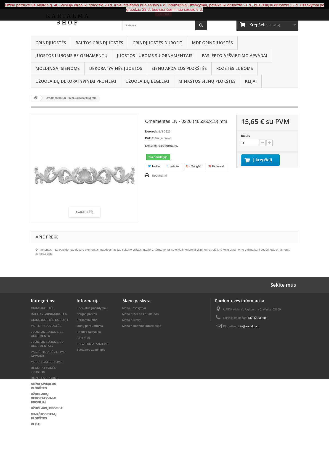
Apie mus (83, 337)
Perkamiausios (87, 320)
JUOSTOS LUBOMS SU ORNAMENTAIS (154, 55)
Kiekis (245, 136)
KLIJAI (251, 81)
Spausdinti (159, 175)
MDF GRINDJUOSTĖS (212, 42)
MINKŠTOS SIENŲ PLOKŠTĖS (207, 81)
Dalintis (173, 166)
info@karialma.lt (248, 326)
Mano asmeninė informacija (141, 326)
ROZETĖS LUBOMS (234, 68)
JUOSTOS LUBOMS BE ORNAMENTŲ (71, 55)
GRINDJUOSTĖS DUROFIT (158, 42)
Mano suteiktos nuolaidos (140, 314)
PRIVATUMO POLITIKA (93, 343)
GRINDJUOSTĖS (50, 42)
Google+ (194, 166)
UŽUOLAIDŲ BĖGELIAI (147, 81)
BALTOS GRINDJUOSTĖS (99, 42)
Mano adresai (131, 320)
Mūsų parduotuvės (90, 326)
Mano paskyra (136, 300)
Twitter (154, 166)
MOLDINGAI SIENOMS (57, 68)
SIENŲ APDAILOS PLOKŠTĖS (179, 68)
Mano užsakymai (134, 308)
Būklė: (149, 138)
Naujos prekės (87, 314)
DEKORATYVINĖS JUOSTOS (115, 68)
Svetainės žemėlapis (91, 349)
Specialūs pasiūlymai (92, 308)
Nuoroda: (151, 131)
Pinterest (216, 166)
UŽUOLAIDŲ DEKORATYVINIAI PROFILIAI (75, 81)
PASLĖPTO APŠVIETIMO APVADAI (234, 55)
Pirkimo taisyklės (89, 332)
